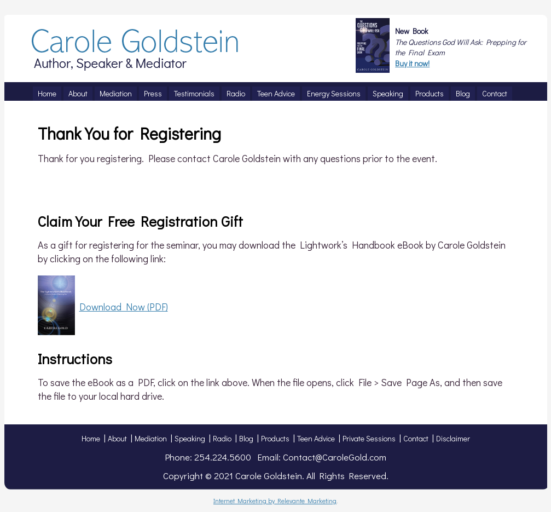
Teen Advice (316, 438)
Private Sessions (369, 438)
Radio (222, 438)
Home (91, 438)
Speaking (190, 438)
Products (275, 438)
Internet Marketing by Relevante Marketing (275, 500)
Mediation (151, 438)
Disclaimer (453, 438)
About (117, 438)
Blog (246, 438)
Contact (415, 438)
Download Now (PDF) (123, 306)
